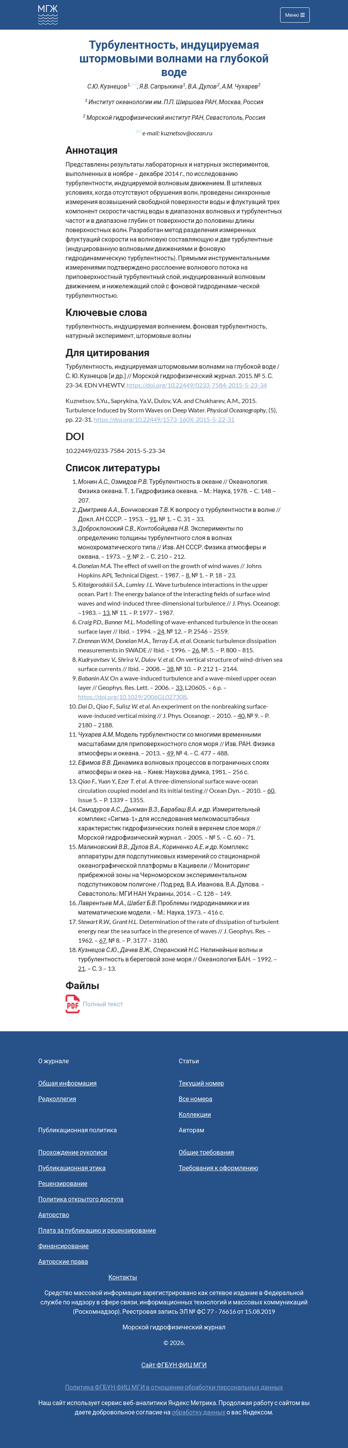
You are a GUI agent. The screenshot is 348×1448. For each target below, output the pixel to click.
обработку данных (198, 1412)
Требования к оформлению (218, 1167)
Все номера (195, 1098)
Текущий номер (201, 1083)
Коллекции (195, 1114)
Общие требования (206, 1152)
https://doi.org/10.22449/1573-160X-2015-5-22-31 (164, 419)
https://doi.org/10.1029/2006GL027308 (132, 696)
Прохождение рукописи (72, 1152)
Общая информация (67, 1083)
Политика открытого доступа (81, 1199)
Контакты (122, 1277)
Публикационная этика (72, 1167)
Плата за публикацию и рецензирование (97, 1230)
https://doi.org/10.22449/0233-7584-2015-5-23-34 (196, 385)
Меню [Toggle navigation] (295, 15)
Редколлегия (57, 1098)
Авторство (53, 1214)
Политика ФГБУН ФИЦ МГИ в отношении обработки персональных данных (174, 1387)
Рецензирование (62, 1183)
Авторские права (63, 1261)
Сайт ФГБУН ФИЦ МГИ (173, 1364)
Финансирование (63, 1245)
